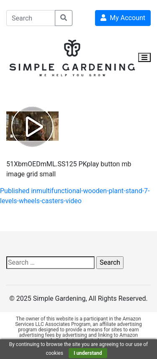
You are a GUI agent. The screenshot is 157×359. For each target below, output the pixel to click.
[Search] (30, 18)
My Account (122, 18)
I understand (88, 353)
